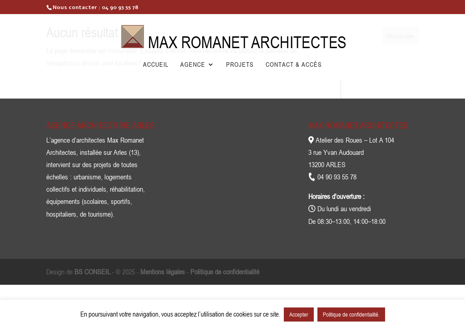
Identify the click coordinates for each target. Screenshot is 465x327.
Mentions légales (162, 271)
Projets (240, 64)
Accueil (155, 64)
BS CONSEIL (92, 271)
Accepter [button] (298, 314)
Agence (192, 64)
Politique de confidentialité (224, 271)
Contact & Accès (294, 64)
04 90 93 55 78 (120, 7)
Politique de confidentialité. (351, 314)
